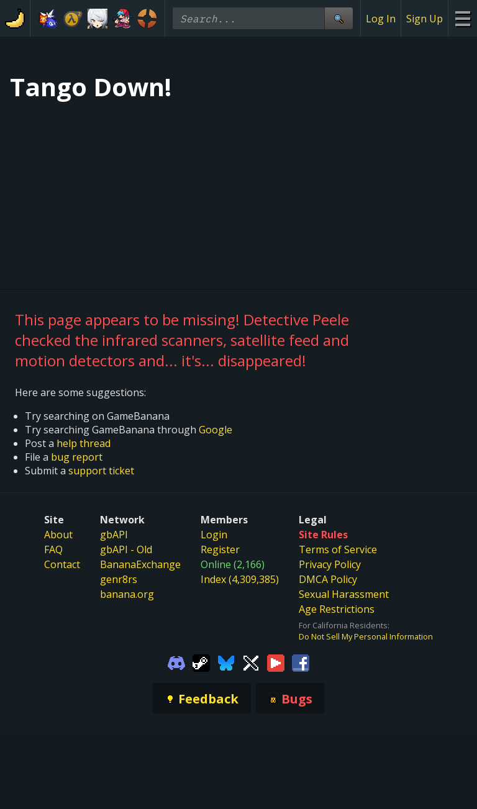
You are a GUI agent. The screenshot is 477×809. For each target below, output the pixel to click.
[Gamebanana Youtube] (276, 662)
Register (220, 549)
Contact (62, 564)
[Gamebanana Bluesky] (226, 662)
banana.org (127, 594)
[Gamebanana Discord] (176, 662)
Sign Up (424, 18)
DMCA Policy (328, 579)
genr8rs (118, 579)
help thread (84, 443)
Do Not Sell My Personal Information (366, 636)
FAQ (53, 549)
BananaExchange (140, 564)
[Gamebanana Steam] (201, 662)
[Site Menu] (462, 18)
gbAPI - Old (126, 549)
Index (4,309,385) (240, 579)
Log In (381, 18)
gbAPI (114, 534)
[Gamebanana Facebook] (301, 662)
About (58, 534)
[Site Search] (338, 18)
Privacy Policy (330, 564)
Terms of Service (338, 549)
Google (215, 429)
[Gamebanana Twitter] (251, 662)
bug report (76, 457)
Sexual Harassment (344, 594)
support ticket (101, 470)
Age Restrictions (337, 609)
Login (214, 534)
